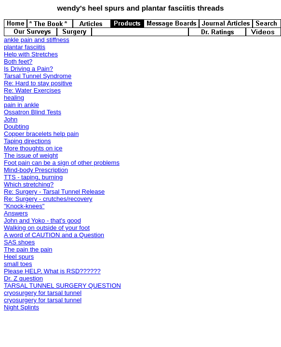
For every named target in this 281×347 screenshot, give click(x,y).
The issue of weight (31, 155)
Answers (16, 213)
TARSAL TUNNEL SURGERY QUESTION (62, 285)
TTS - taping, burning (33, 177)
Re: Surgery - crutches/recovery (48, 198)
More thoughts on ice (33, 148)
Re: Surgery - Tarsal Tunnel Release (54, 191)
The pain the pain (28, 249)
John (10, 119)
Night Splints (21, 307)
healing (14, 97)
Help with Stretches (31, 54)
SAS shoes (19, 242)
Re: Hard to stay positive (38, 83)
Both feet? (18, 61)
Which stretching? (29, 184)
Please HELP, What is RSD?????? (52, 271)
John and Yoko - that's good (42, 220)
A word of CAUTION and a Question (54, 235)
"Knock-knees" (24, 206)
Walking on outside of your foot (47, 227)
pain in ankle (21, 104)
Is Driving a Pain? (28, 68)
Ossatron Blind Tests (32, 112)
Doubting (16, 126)
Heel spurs (19, 256)
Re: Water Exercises (32, 90)
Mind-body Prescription (36, 170)
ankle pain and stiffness (36, 39)
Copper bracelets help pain (41, 133)
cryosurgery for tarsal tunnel (42, 292)
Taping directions (27, 141)
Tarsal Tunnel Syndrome (37, 76)
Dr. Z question (23, 278)
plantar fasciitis (24, 47)
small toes (18, 263)
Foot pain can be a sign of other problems (62, 162)
